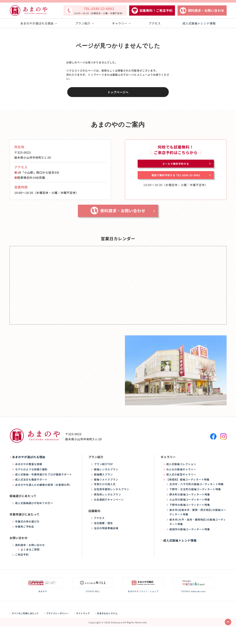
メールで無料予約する (175, 165)
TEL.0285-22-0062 (99, 10)
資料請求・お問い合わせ (206, 10)
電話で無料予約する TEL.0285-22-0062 (176, 179)
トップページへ (118, 92)
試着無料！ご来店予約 (156, 10)
